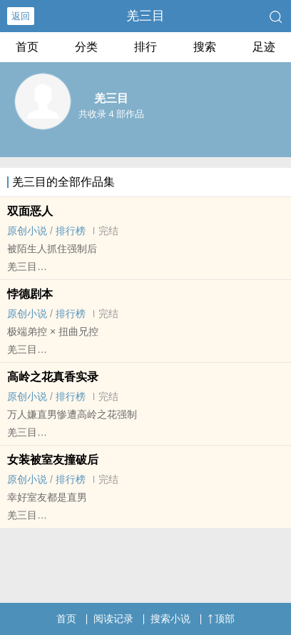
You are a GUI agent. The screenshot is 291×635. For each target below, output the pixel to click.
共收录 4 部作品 (111, 114)
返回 (20, 16)
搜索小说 (170, 618)
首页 (27, 47)
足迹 (263, 47)
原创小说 (27, 230)
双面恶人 (30, 211)
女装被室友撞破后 (52, 460)
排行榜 (71, 230)
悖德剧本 (30, 294)
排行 (145, 47)
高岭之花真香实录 (52, 377)
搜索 (204, 47)
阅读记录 (113, 618)
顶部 (221, 618)
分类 (86, 47)
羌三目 (145, 16)
